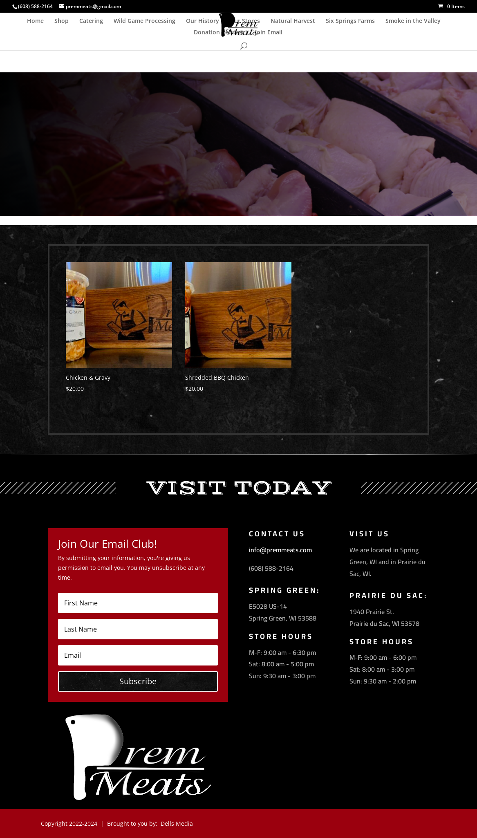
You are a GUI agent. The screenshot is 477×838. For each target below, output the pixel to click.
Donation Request (219, 32)
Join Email (268, 32)
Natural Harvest (293, 21)
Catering (91, 21)
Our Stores (245, 21)
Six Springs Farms (350, 21)
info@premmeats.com (280, 550)
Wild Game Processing (144, 21)
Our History (202, 21)
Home (35, 21)
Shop (61, 21)
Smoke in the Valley (413, 21)
